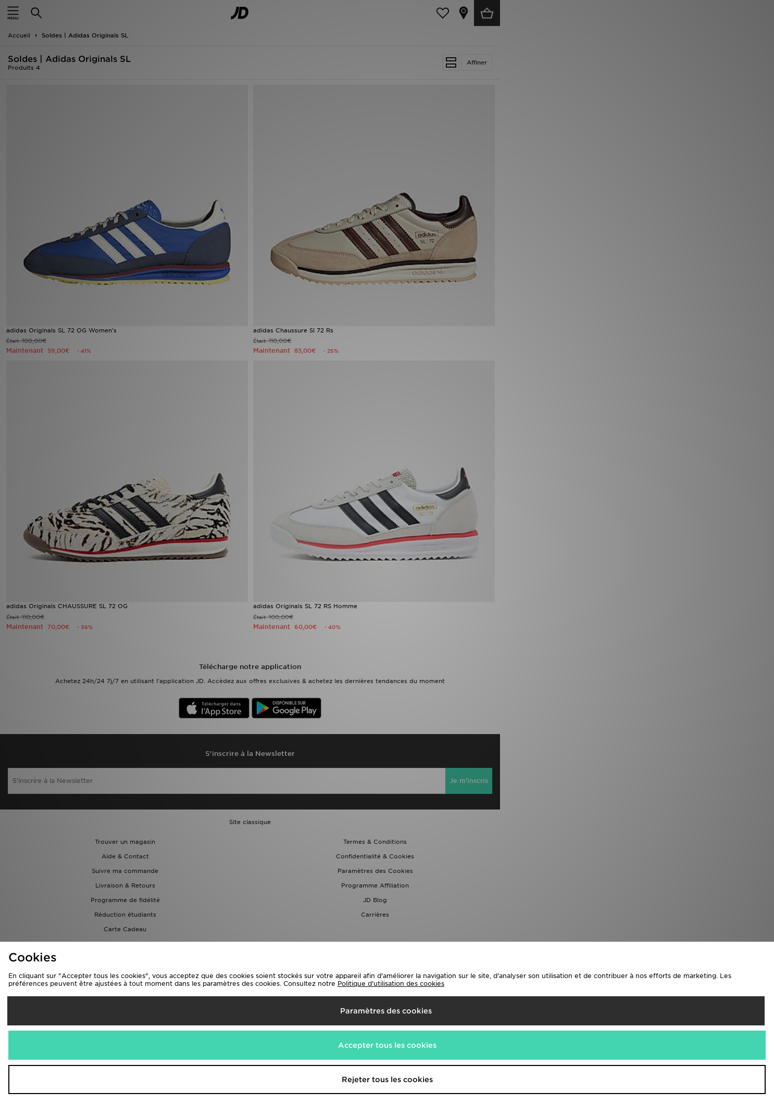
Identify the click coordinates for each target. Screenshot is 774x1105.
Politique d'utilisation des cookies (391, 983)
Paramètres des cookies (386, 1011)
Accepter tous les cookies (387, 1045)
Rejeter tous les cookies (387, 1079)
